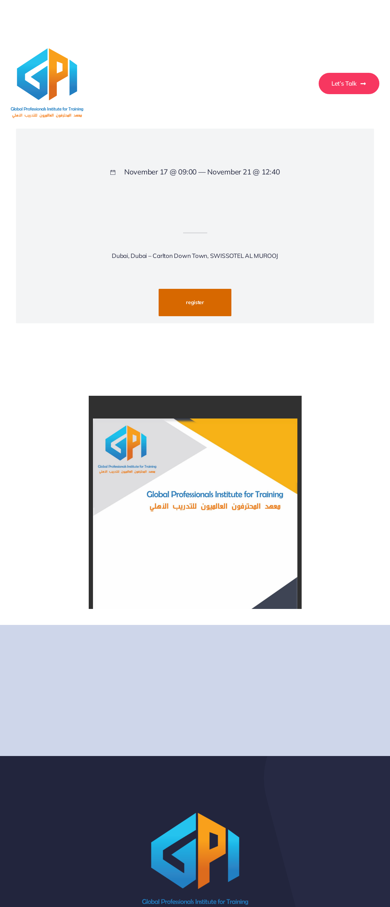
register (195, 302)
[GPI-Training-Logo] (47, 51)
